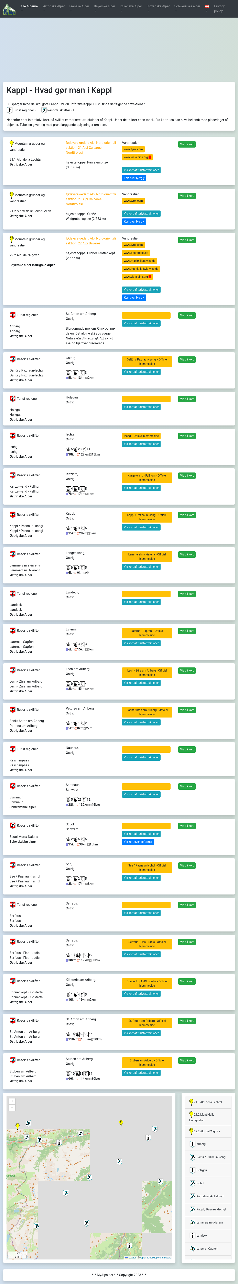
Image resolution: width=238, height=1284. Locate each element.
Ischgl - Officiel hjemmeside (141, 436)
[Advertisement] (119, 48)
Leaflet (130, 1257)
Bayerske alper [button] (104, 6)
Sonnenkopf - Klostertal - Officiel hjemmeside (147, 983)
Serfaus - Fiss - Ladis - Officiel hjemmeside (147, 944)
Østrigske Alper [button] (54, 6)
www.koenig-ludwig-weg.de (141, 268)
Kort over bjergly (134, 178)
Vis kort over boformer (138, 841)
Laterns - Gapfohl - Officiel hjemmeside (147, 633)
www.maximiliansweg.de (139, 260)
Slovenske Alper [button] (158, 6)
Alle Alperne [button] (29, 6)
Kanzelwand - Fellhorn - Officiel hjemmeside (147, 477)
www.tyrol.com (133, 149)
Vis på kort (187, 144)
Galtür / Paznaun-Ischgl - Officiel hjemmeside (147, 361)
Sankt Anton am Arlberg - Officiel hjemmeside (147, 712)
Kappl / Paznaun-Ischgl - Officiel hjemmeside (147, 517)
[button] (208, 8)
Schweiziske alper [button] (187, 6)
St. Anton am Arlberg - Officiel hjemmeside (147, 1023)
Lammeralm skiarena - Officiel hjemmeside (147, 556)
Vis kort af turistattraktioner (141, 170)
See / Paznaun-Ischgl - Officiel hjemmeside (147, 867)
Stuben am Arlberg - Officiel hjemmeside (147, 1062)
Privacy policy (219, 8)
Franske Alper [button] (79, 6)
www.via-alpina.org (137, 157)
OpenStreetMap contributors (155, 1257)
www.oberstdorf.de (136, 252)
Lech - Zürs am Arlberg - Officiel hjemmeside (147, 672)
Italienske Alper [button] (131, 6)
